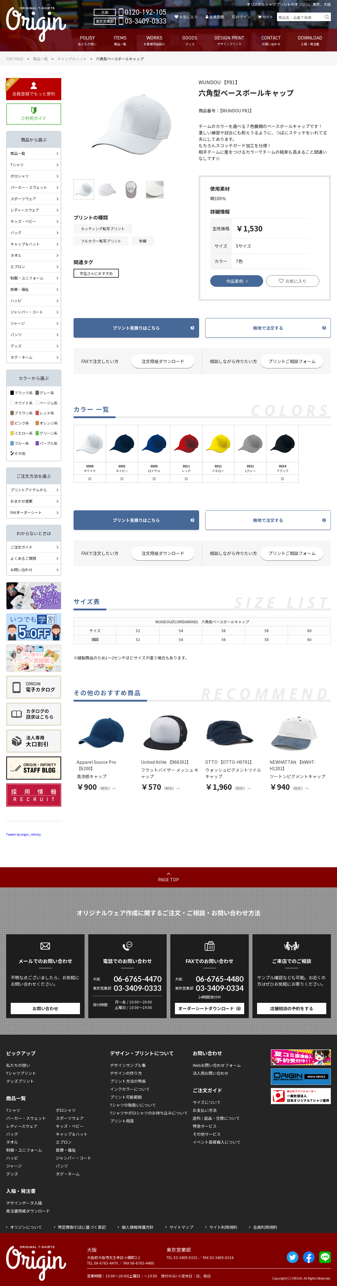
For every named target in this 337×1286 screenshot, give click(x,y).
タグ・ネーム (21, 357)
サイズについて (207, 1102)
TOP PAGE (15, 58)
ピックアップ (21, 1053)
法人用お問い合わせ (211, 1073)
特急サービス (205, 1126)
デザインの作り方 (126, 1073)
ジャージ (17, 323)
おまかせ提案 (21, 501)
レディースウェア (24, 209)
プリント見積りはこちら (136, 328)
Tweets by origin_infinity (23, 834)
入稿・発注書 (21, 1190)
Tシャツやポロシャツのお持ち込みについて (149, 1113)
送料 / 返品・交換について (216, 1118)
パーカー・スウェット (28, 187)
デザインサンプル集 (128, 1065)
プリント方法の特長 (128, 1081)
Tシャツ (17, 164)
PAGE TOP (168, 879)
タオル (15, 255)
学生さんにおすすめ (96, 273)
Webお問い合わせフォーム (217, 1065)
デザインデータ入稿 (24, 1203)
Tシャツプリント (21, 1073)
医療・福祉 (19, 289)
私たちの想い (18, 1065)
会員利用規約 (265, 1227)
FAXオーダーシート (26, 512)
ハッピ (15, 300)
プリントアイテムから (28, 489)
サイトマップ (181, 1227)
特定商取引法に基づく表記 (82, 1227)
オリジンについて (26, 1227)
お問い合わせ (21, 569)
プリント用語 (122, 1121)
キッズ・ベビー (23, 221)
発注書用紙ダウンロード (28, 1211)
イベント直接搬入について (216, 1142)
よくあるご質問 (23, 558)
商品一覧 (40, 58)
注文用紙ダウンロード (163, 361)
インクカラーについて (130, 1089)
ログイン (243, 16)
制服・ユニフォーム (27, 277)
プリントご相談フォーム (292, 361)
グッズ (15, 345)
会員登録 (216, 16)
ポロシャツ (19, 175)
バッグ (15, 232)
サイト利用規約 (223, 1227)
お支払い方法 (205, 1110)
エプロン (17, 266)
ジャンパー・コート (26, 311)
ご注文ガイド (21, 546)
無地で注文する (268, 328)
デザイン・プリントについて (142, 1053)
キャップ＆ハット (72, 58)
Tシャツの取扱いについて (133, 1105)
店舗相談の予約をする (291, 1008)
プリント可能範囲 (126, 1097)
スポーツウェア (23, 198)
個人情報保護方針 (137, 1227)
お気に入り (188, 16)
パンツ (16, 334)
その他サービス (207, 1134)
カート (267, 16)
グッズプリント (20, 1081)
